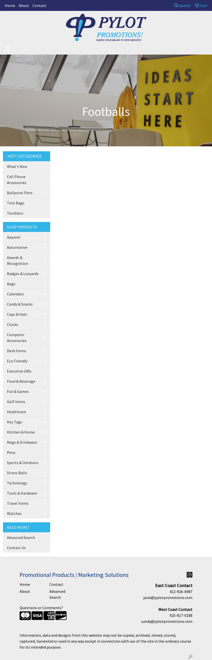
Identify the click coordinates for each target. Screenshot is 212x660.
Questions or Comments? (41, 607)
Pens (11, 452)
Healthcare (16, 411)
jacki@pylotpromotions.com (167, 597)
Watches (14, 513)
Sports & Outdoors (22, 462)
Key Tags (14, 421)
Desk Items (16, 350)
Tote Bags (15, 202)
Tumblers (15, 213)
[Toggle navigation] (7, 49)
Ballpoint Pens (20, 192)
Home (10, 5)
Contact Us (16, 547)
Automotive (17, 247)
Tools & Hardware (22, 493)
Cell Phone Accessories (17, 179)
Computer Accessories (17, 337)
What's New (17, 166)
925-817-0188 (181, 615)
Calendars (15, 293)
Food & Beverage (21, 381)
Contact (39, 5)
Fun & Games (18, 391)
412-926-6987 (181, 591)
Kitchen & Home (21, 432)
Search (182, 5)
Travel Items (18, 503)
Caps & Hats (17, 314)
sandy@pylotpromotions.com (166, 621)
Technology (17, 482)
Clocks (12, 324)
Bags (11, 283)
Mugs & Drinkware (22, 442)
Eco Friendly (17, 360)
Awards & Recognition (17, 260)
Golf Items (16, 401)
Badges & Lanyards (22, 273)
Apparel (13, 237)
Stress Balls (17, 472)
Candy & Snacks (20, 304)
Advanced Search (21, 537)
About (24, 5)
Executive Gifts (19, 371)
